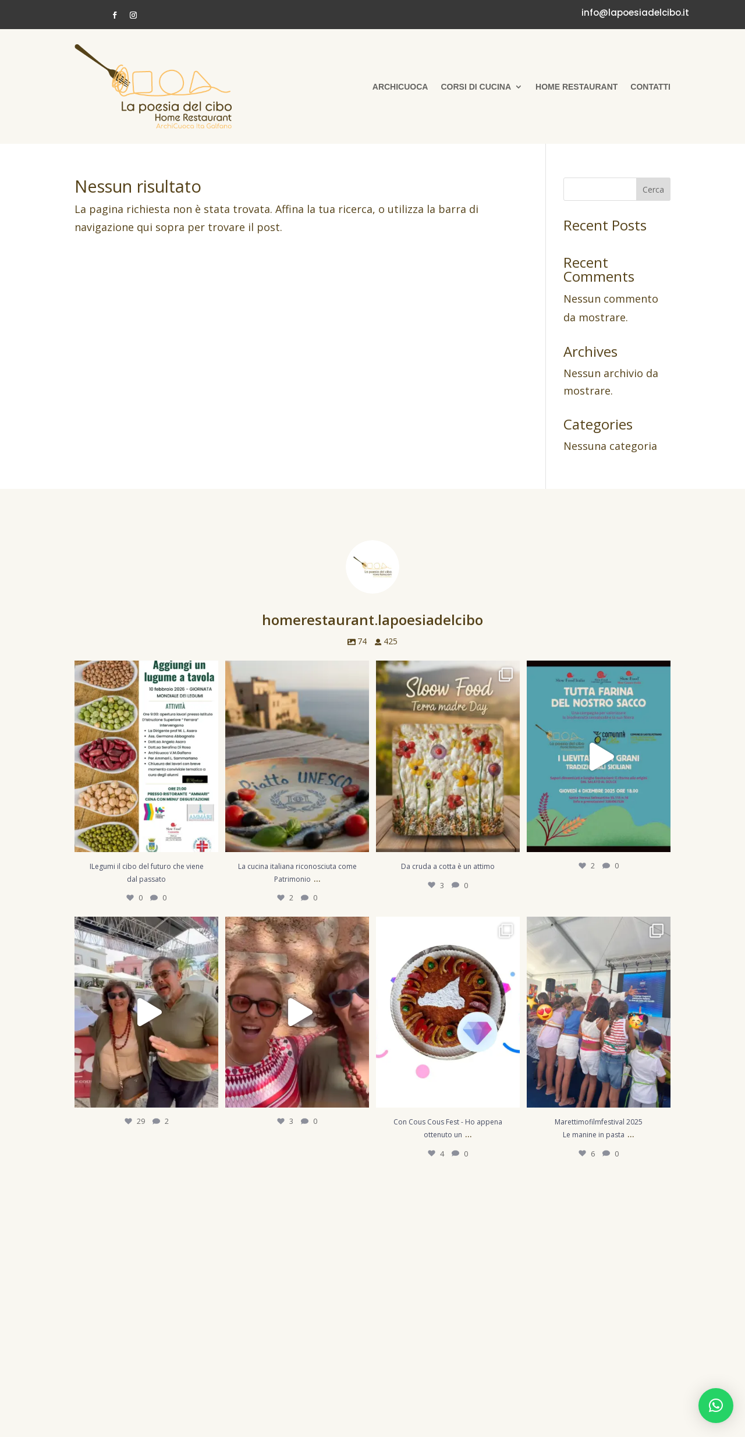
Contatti (650, 86)
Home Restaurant (576, 86)
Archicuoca (400, 86)
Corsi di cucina (476, 86)
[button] (715, 1405)
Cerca (653, 189)
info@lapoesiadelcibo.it (635, 12)
